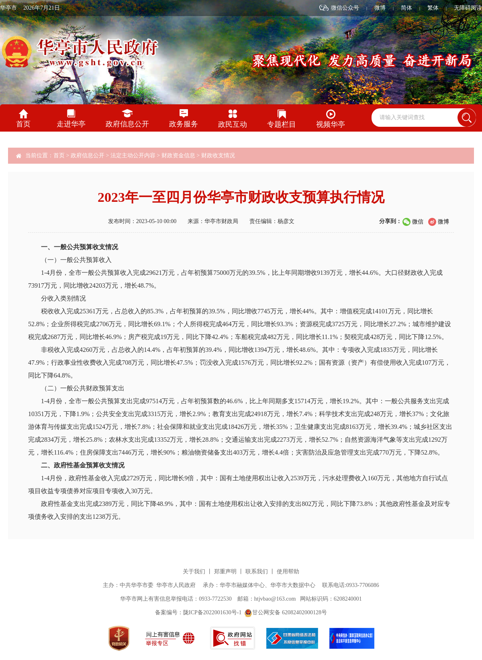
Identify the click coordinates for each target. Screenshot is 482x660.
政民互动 (232, 124)
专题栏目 (281, 124)
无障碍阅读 (468, 8)
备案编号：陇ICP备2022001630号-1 (198, 612)
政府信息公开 (127, 124)
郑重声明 (225, 572)
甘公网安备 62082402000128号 (285, 612)
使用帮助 (288, 572)
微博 (380, 8)
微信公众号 (345, 8)
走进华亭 (71, 124)
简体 (406, 8)
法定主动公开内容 (132, 155)
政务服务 (183, 124)
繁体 (433, 8)
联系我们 (256, 572)
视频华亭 (330, 124)
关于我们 (194, 572)
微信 (417, 222)
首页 (23, 124)
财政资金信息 (178, 155)
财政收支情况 (218, 155)
